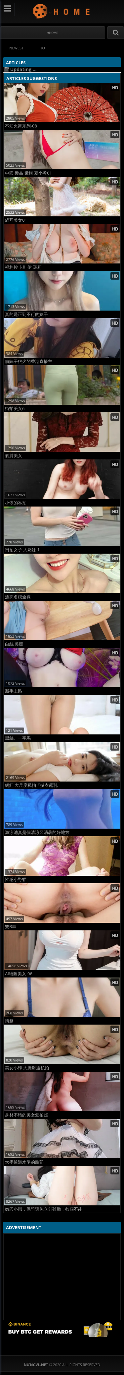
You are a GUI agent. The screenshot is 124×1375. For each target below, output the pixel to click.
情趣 (9, 1021)
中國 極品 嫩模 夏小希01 (28, 173)
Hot (43, 47)
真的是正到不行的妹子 (26, 314)
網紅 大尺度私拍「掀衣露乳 (31, 785)
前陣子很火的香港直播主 (28, 361)
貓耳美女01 (16, 220)
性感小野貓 (15, 879)
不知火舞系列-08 (21, 126)
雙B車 (10, 926)
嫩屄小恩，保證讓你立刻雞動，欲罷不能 (43, 1209)
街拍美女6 (14, 408)
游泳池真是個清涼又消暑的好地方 (37, 832)
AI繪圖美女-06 (18, 973)
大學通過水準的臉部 (24, 1162)
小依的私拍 (15, 503)
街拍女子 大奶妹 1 (22, 550)
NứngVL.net (62, 11)
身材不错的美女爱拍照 (26, 1115)
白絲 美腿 (14, 644)
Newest (16, 47)
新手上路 (13, 691)
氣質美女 (13, 455)
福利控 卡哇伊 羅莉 (23, 267)
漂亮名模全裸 (18, 597)
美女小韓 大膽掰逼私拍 (27, 1068)
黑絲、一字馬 (18, 738)
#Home (52, 33)
